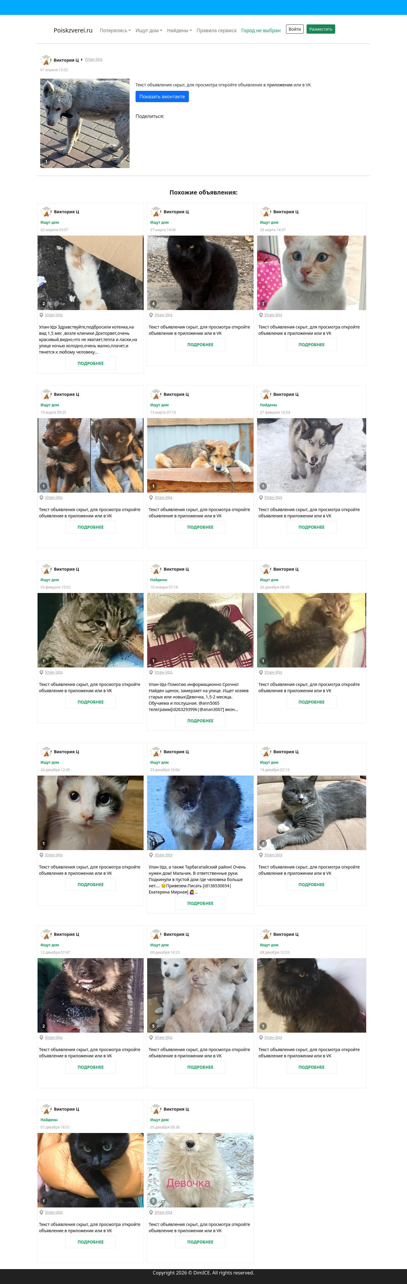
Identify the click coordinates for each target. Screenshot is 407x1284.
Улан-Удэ (93, 59)
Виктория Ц (66, 60)
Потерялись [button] (113, 30)
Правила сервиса (217, 30)
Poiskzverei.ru (72, 30)
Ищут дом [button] (147, 30)
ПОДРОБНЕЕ (90, 363)
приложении (280, 85)
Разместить (320, 29)
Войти (295, 29)
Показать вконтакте (162, 96)
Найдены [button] (177, 30)
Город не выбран (261, 30)
